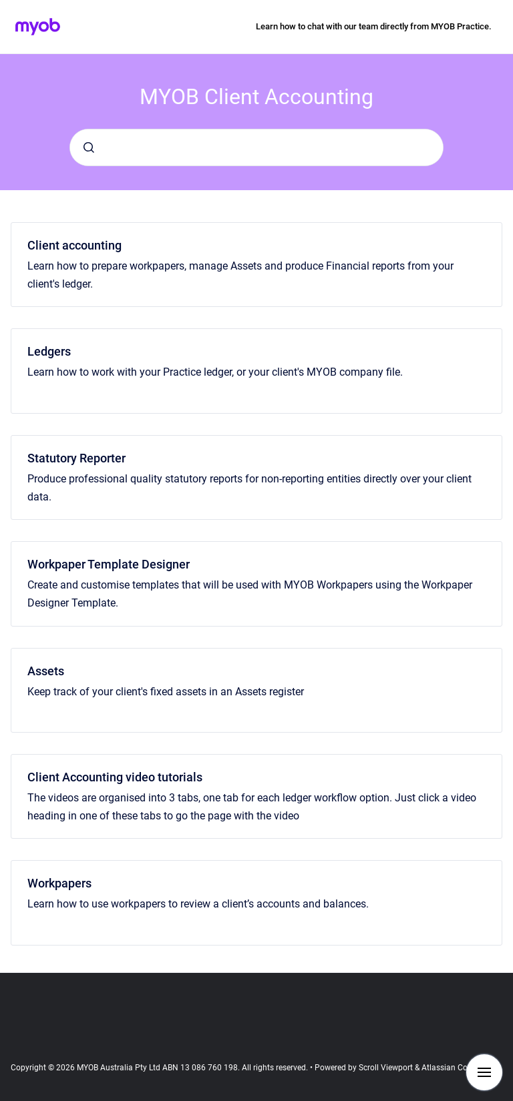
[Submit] (89, 147)
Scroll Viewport (387, 1067)
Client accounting (74, 245)
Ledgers (49, 351)
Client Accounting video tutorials (114, 777)
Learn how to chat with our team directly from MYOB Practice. (374, 26)
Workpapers (59, 883)
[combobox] (256, 147)
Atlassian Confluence (459, 1067)
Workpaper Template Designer (108, 564)
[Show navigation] (484, 1072)
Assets (45, 671)
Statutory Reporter (76, 458)
